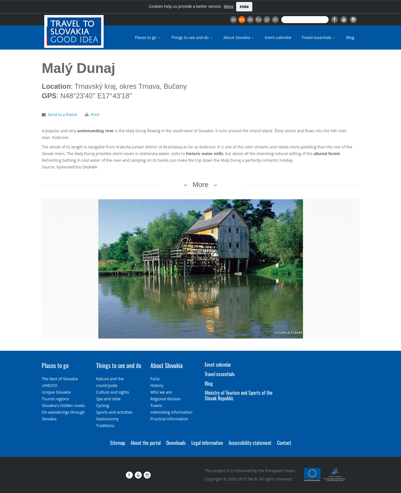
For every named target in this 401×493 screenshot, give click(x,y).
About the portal (146, 442)
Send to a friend (62, 114)
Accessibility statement (250, 442)
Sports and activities (114, 412)
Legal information (207, 442)
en (241, 19)
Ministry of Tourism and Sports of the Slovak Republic (239, 395)
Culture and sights (112, 392)
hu (258, 19)
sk (233, 19)
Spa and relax (108, 398)
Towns (156, 405)
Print (95, 114)
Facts (155, 378)
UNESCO (49, 385)
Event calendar (278, 37)
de (250, 19)
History (156, 385)
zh (275, 19)
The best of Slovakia (60, 378)
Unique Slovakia (56, 392)
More (228, 6)
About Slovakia (239, 37)
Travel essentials (319, 37)
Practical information (169, 418)
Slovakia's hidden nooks (63, 405)
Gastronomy (107, 418)
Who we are (161, 392)
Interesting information (171, 412)
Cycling (102, 405)
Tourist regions (55, 398)
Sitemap (117, 442)
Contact (284, 442)
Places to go (148, 37)
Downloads (176, 442)
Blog (350, 37)
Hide (244, 6)
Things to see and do (192, 37)
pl (266, 19)
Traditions (105, 425)
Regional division (165, 398)
